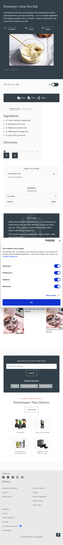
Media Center (7, 497)
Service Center (38, 501)
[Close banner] (59, 241)
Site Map (5, 522)
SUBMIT (31, 373)
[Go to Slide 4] (17, 151)
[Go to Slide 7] (29, 151)
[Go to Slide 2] (9, 151)
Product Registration (40, 497)
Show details (51, 295)
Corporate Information (9, 488)
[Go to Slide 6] (25, 151)
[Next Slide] (15, 155)
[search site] (31, 366)
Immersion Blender (15, 177)
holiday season (29, 386)
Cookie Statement (10, 256)
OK (31, 302)
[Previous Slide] (6, 155)
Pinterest (13, 477)
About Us (5, 492)
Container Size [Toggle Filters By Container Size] (14, 173)
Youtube (17, 477)
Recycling (5, 509)
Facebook (3, 477)
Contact (35, 492)
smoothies (45, 386)
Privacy (4, 513)
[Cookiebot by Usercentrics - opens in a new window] (45, 240)
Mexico (7, 482)
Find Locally (37, 505)
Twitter (8, 477)
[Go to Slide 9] (36, 151)
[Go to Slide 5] (21, 151)
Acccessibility (6, 530)
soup (15, 386)
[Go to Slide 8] (32, 151)
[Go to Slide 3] (13, 151)
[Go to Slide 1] (5, 151)
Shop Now (31, 410)
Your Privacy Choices (9, 526)
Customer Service (39, 488)
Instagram (22, 477)
